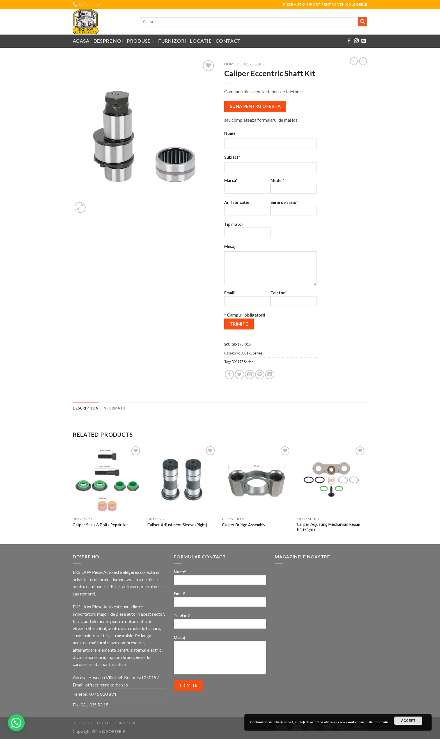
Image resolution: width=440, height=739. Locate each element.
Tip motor (247, 231)
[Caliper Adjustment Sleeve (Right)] (182, 479)
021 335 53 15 (94, 704)
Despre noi (108, 41)
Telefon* (294, 300)
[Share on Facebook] (229, 374)
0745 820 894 (102, 694)
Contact (228, 41)
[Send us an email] (363, 41)
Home (229, 64)
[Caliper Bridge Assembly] (256, 479)
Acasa (81, 41)
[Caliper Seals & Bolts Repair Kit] (107, 479)
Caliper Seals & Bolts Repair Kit (100, 524)
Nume (229, 133)
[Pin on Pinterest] (259, 374)
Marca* (247, 187)
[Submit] (362, 21)
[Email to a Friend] (249, 374)
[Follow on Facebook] (349, 41)
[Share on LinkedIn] (269, 374)
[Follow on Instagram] (356, 41)
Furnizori (172, 41)
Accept (408, 721)
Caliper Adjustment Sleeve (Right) (177, 524)
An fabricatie (247, 209)
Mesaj (229, 246)
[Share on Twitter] (239, 374)
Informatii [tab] (113, 408)
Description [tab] (85, 408)
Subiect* (232, 157)
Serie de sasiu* (294, 209)
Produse (140, 41)
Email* (247, 300)
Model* (294, 187)
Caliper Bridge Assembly (243, 524)
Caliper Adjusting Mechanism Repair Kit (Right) (329, 527)
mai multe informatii (373, 722)
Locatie (200, 41)
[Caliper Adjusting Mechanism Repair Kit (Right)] (331, 479)
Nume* (220, 579)
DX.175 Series (254, 64)
